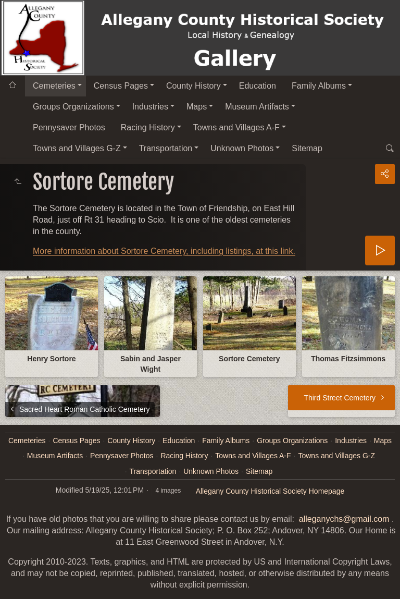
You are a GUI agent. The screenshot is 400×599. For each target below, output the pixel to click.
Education (257, 85)
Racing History (148, 127)
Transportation (166, 148)
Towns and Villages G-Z (77, 148)
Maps (196, 106)
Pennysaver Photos (69, 127)
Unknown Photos (241, 148)
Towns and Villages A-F (236, 127)
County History (193, 85)
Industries (150, 106)
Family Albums (319, 85)
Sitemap (307, 148)
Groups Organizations (73, 106)
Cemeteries (54, 85)
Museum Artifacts (257, 106)
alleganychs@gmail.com (344, 519)
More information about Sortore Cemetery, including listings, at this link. (164, 251)
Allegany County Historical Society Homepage (270, 491)
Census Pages (121, 85)
